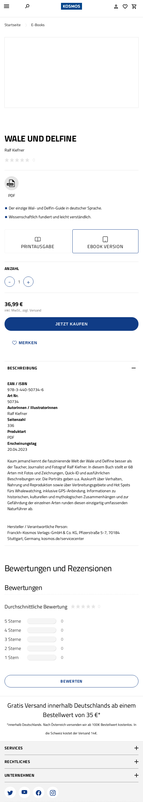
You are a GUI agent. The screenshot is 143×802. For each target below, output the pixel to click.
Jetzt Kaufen (71, 324)
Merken (24, 342)
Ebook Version (105, 243)
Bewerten (71, 681)
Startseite (13, 25)
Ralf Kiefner (14, 150)
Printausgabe (37, 243)
